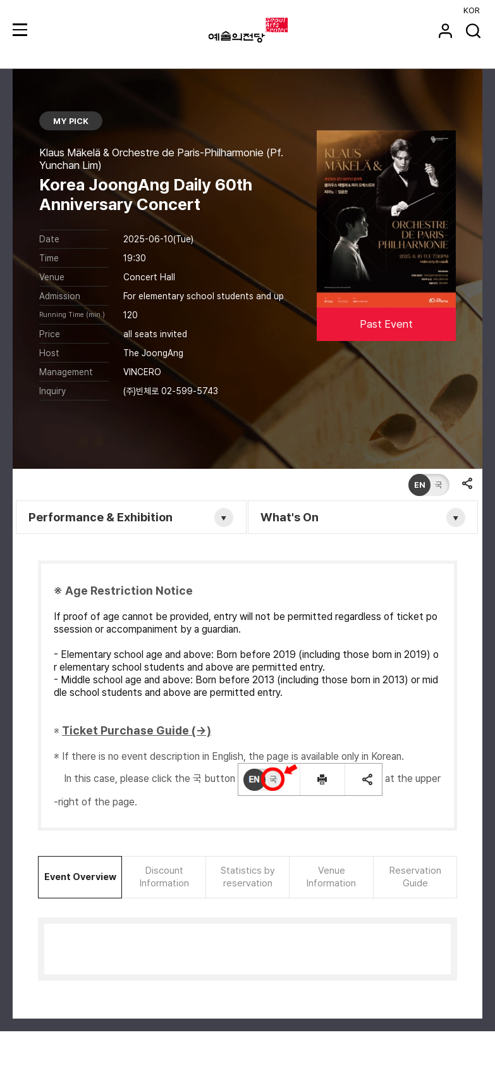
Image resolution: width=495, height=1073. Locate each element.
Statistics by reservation (248, 877)
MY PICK (71, 121)
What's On (290, 517)
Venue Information (331, 877)
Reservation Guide (415, 877)
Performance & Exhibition (101, 517)
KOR (471, 10)
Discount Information (164, 877)
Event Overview (80, 877)
